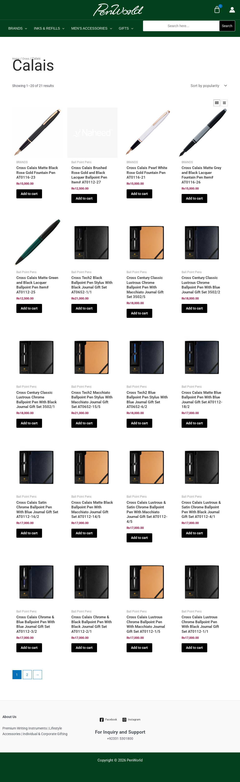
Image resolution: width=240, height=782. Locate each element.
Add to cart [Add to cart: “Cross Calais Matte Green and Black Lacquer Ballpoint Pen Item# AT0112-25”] (29, 308)
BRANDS (17, 28)
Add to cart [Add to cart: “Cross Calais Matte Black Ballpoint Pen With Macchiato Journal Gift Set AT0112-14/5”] (84, 533)
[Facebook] (108, 720)
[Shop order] (208, 86)
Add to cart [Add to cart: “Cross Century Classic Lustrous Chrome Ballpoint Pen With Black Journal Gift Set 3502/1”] (29, 423)
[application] (24, 28)
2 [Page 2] (27, 675)
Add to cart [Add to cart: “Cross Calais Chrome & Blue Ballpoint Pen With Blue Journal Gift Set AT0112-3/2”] (29, 648)
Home (16, 58)
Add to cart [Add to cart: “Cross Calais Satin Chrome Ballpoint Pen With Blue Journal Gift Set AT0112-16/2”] (29, 533)
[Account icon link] (232, 10)
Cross (25, 58)
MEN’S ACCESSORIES (91, 28)
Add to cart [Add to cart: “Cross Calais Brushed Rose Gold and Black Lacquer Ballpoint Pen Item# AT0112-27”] (84, 198)
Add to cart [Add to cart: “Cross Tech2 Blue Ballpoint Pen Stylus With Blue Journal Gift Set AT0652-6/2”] (139, 423)
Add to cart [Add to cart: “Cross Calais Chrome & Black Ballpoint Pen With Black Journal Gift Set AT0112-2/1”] (84, 648)
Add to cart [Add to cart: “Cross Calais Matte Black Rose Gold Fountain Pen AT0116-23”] (29, 194)
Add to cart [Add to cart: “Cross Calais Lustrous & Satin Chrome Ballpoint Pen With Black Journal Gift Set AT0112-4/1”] (194, 533)
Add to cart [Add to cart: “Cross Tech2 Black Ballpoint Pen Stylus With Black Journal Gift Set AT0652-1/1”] (84, 308)
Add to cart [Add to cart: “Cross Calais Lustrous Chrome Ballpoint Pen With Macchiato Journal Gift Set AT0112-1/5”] (139, 648)
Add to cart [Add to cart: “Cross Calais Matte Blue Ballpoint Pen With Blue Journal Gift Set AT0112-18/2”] (194, 423)
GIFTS (126, 28)
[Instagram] (131, 720)
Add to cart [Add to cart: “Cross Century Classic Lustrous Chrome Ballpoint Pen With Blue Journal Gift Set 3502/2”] (194, 308)
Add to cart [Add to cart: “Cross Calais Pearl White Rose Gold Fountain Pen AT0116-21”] (139, 194)
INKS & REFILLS (49, 28)
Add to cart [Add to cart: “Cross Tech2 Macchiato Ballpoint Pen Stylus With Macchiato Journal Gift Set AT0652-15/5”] (84, 423)
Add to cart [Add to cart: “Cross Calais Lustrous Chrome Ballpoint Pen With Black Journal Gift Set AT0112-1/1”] (194, 648)
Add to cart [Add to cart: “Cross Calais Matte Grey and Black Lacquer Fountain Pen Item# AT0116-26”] (194, 198)
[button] (189, 33)
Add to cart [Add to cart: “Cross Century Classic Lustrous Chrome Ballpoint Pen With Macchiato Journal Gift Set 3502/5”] (139, 313)
